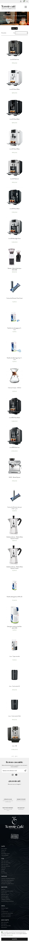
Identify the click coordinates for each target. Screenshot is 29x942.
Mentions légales (4, 908)
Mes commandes (4, 922)
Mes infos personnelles (6, 926)
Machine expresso (5, 898)
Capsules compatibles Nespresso (8, 878)
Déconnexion (4, 927)
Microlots (3, 852)
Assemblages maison (5, 853)
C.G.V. (2, 910)
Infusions (3, 869)
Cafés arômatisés (4, 855)
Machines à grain (4, 896)
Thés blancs (3, 868)
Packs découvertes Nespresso (7, 880)
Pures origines (4, 848)
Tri (13, 33)
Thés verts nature (4, 861)
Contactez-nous (4, 911)
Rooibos (3, 871)
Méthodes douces (5, 894)
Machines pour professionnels (7, 901)
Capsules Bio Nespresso (6, 882)
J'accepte (14, 939)
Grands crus (3, 850)
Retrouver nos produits (6, 915)
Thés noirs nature (4, 864)
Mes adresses (4, 924)
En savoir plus (10, 935)
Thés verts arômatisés (5, 863)
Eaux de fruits (4, 873)
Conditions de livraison (6, 917)
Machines (3, 889)
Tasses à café (4, 893)
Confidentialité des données (7, 913)
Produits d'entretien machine (7, 891)
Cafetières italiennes (5, 899)
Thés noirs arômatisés (5, 866)
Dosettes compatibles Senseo (7, 884)
